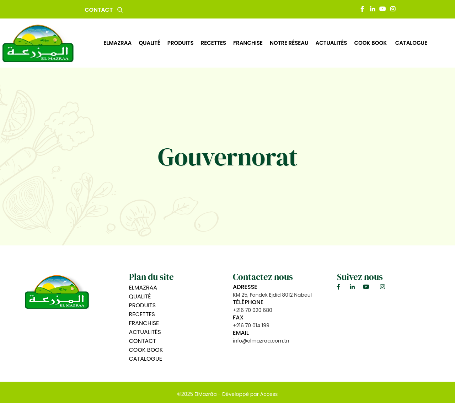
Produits (142, 305)
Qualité (140, 296)
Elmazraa (117, 43)
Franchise (248, 43)
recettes (213, 43)
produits (180, 43)
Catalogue (411, 43)
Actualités (145, 332)
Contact (99, 10)
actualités (331, 43)
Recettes (142, 314)
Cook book (371, 43)
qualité (149, 43)
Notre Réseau (289, 43)
